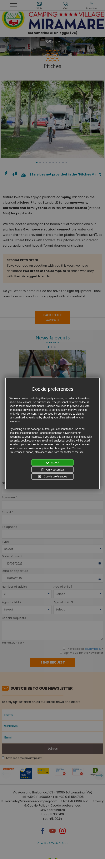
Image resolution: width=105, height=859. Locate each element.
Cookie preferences (52, 476)
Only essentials (53, 469)
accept (52, 462)
